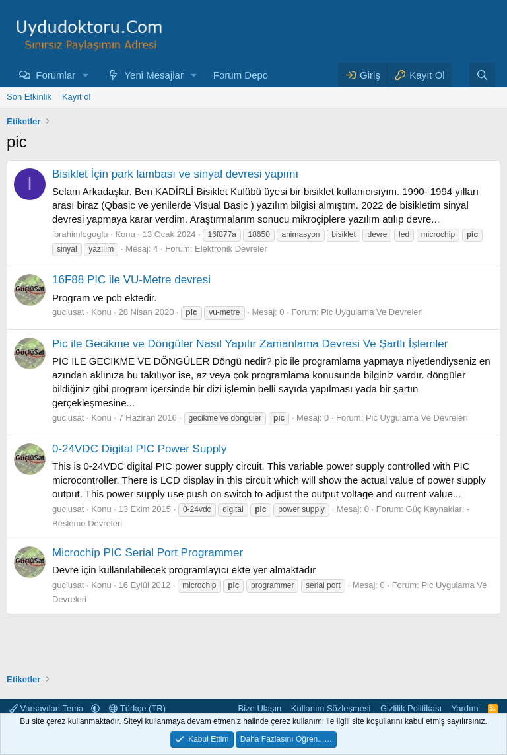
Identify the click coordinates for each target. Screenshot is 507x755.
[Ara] (482, 75)
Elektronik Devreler (231, 249)
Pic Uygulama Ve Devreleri (372, 312)
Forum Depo (240, 75)
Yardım (465, 708)
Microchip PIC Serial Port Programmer (147, 552)
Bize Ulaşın (260, 708)
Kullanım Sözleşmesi (331, 708)
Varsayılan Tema (47, 708)
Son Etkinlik (29, 97)
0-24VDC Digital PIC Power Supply (139, 449)
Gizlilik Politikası (411, 708)
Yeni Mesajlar (154, 75)
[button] (86, 75)
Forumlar (55, 75)
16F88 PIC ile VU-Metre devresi (131, 279)
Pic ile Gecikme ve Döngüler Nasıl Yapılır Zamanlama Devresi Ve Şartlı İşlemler (250, 344)
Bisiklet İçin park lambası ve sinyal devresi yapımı (175, 174)
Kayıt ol (76, 97)
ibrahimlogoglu (80, 234)
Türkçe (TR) (137, 708)
